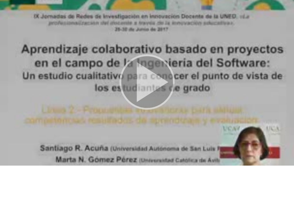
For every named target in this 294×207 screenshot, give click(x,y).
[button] (147, 83)
